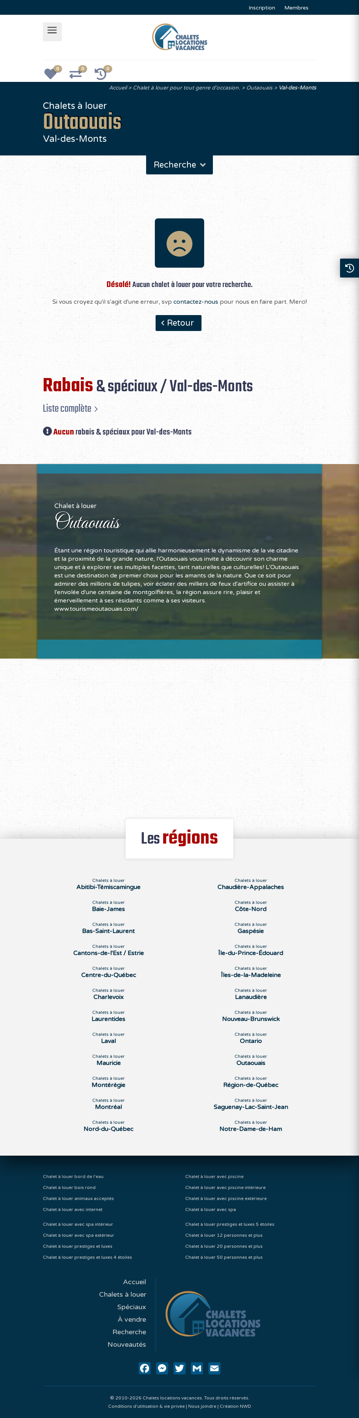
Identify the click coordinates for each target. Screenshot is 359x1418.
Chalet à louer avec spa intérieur (78, 1224)
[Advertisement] (179, 734)
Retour (180, 323)
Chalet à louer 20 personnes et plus (224, 1246)
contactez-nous (195, 302)
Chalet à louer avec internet (72, 1209)
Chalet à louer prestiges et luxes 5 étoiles (229, 1224)
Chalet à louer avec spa (210, 1209)
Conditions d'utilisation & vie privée (146, 1406)
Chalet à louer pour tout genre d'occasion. (186, 88)
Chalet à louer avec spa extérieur (78, 1235)
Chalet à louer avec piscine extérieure (226, 1198)
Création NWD (235, 1406)
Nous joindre (202, 1406)
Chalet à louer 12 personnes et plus (224, 1235)
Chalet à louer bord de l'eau (73, 1176)
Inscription (262, 8)
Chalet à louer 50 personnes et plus (224, 1257)
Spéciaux (131, 1307)
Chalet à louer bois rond (69, 1187)
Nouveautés (126, 1344)
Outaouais (259, 88)
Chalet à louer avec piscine (214, 1176)
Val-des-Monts (297, 88)
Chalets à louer (122, 1294)
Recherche (180, 165)
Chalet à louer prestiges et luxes (77, 1246)
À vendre (132, 1319)
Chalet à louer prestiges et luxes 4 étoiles (87, 1257)
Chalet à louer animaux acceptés (78, 1198)
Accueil (118, 88)
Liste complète (67, 409)
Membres (296, 8)
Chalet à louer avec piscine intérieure (225, 1187)
